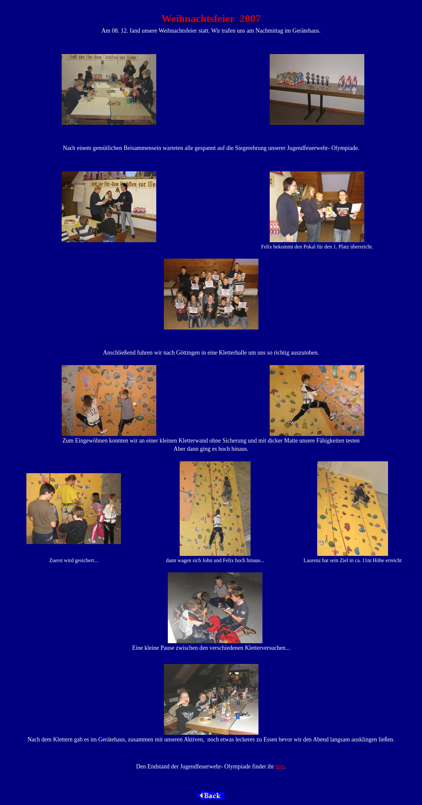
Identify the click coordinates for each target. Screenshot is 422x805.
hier (280, 766)
